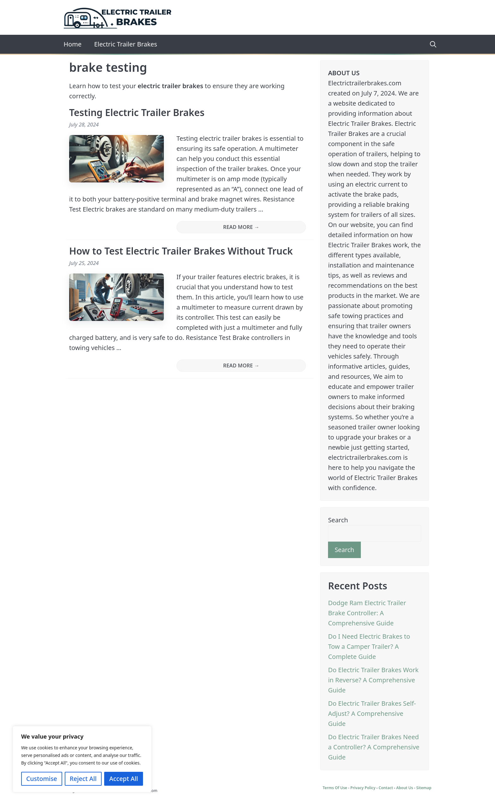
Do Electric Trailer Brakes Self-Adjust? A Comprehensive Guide (372, 713)
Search (338, 520)
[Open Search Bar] (431, 44)
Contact (386, 787)
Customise (41, 778)
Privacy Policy (362, 787)
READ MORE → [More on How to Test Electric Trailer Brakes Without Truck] (241, 365)
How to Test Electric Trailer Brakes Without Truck (181, 250)
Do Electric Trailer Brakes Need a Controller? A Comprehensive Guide (373, 747)
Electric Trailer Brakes (125, 44)
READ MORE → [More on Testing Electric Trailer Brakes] (241, 227)
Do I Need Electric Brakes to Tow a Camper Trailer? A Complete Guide (369, 646)
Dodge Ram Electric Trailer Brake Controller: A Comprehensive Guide (367, 613)
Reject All (83, 778)
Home (73, 44)
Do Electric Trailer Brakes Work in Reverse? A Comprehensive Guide (373, 680)
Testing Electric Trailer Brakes (137, 112)
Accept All (123, 778)
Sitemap (424, 787)
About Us (404, 787)
